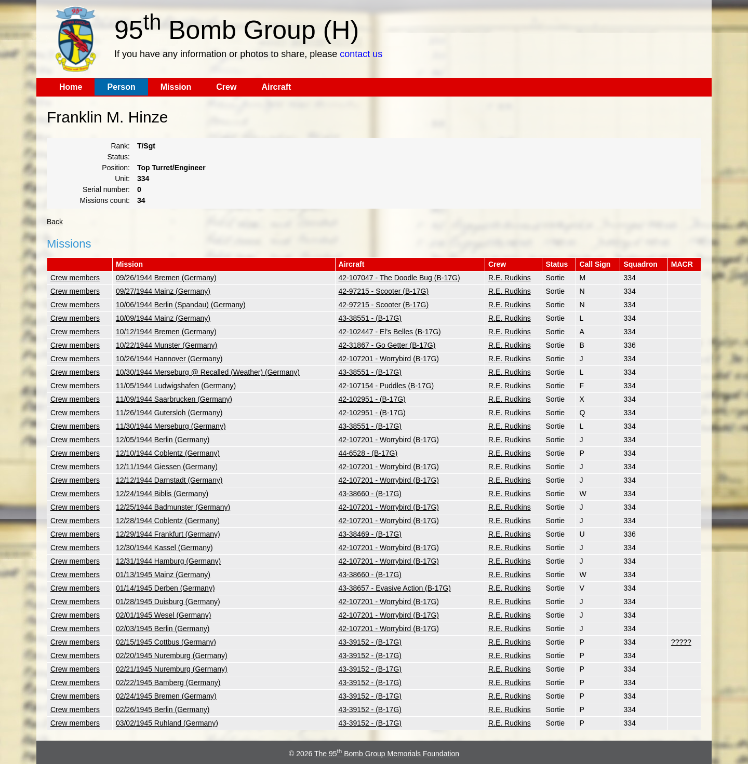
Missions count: (105, 200)
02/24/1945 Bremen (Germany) (166, 696)
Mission (176, 87)
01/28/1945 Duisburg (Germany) (168, 601)
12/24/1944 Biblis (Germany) (162, 493)
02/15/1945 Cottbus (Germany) (166, 642)
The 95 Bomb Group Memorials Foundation (386, 753)
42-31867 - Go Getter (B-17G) (387, 345)
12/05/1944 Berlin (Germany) (163, 439)
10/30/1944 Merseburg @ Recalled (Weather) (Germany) (208, 372)
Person (121, 87)
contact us (361, 54)
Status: (118, 157)
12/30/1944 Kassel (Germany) (164, 547)
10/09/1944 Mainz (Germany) (163, 318)
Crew (226, 87)
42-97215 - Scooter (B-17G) (384, 291)
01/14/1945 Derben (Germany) (165, 588)
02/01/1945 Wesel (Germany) (163, 615)
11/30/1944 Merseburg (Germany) (171, 426)
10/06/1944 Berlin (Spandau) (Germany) (181, 305)
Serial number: (106, 189)
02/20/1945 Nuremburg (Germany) (172, 655)
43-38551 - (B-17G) (370, 318)
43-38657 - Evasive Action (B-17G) (395, 588)
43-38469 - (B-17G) (370, 534)
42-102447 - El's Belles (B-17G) (390, 332)
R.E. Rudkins (509, 278)
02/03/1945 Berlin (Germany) (163, 628)
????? (681, 642)
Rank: (120, 146)
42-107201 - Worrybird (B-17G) (389, 358)
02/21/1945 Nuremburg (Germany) (172, 669)
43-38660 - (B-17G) (370, 493)
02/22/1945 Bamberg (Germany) (168, 682)
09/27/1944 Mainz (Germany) (163, 291)
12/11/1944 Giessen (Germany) (167, 466)
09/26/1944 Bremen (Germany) (166, 278)
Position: (116, 167)
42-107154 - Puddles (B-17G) (386, 385)
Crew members (75, 278)
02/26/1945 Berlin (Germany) (163, 709)
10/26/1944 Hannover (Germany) (169, 358)
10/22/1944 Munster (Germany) (166, 345)
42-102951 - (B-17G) (372, 399)
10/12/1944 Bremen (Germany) (166, 332)
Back (55, 221)
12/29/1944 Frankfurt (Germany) (168, 534)
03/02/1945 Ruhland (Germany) (167, 723)
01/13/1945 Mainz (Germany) (163, 574)
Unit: (122, 178)
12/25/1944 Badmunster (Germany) (173, 507)
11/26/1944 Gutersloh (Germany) (169, 412)
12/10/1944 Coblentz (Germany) (168, 453)
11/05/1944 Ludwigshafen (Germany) (176, 385)
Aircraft (276, 87)
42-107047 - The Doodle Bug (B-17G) (399, 278)
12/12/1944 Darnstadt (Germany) (169, 480)
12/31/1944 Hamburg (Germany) (168, 561)
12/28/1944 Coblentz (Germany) (168, 520)
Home (70, 87)
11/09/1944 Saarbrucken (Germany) (174, 399)
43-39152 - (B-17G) (370, 642)
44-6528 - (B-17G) (368, 453)
